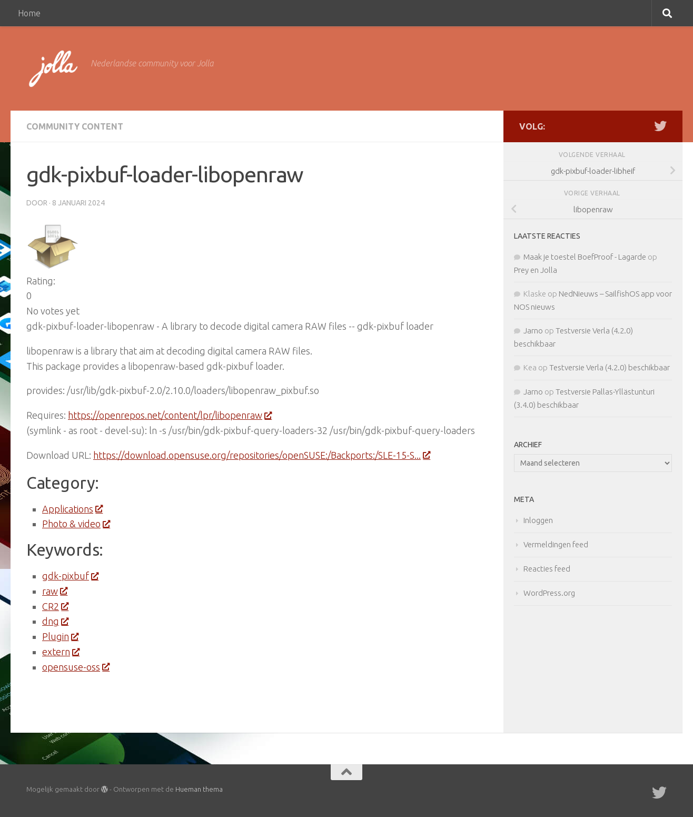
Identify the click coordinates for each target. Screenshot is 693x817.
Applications (72, 509)
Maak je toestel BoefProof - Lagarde (584, 256)
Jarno (533, 330)
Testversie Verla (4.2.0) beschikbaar (609, 367)
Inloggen (538, 520)
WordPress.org (549, 592)
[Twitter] (660, 126)
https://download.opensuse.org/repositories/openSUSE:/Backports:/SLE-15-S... (261, 455)
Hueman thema (199, 789)
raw (54, 591)
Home (29, 13)
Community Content (74, 126)
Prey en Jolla (535, 269)
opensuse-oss (75, 667)
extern (60, 651)
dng (55, 621)
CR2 (55, 606)
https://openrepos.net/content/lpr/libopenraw (169, 415)
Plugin (60, 636)
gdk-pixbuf (70, 575)
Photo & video (76, 523)
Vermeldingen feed (555, 544)
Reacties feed (546, 568)
